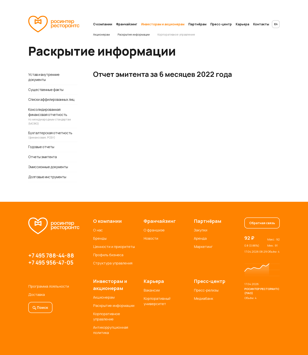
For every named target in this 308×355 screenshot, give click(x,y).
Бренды (99, 238)
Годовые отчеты (42, 154)
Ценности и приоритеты (114, 246)
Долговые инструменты (49, 184)
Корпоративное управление (176, 34)
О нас (98, 230)
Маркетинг (203, 246)
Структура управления (112, 263)
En (276, 24)
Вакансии (152, 290)
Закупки (200, 230)
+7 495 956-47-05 (50, 262)
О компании (102, 24)
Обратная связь (262, 223)
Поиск (40, 307)
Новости (151, 238)
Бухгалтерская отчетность (52, 142)
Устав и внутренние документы (45, 77)
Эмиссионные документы (50, 174)
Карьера (242, 24)
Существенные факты (47, 90)
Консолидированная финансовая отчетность (52, 123)
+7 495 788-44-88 (51, 255)
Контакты (261, 24)
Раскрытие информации (134, 34)
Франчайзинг (126, 24)
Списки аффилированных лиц (49, 103)
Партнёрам (197, 24)
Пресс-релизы (206, 290)
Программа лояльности (48, 286)
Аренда (200, 238)
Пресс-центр (221, 24)
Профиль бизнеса (108, 254)
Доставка (36, 294)
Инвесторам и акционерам (162, 24)
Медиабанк (203, 298)
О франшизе (154, 230)
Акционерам (101, 34)
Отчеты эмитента (43, 164)
